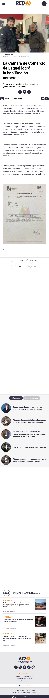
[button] (20, 92)
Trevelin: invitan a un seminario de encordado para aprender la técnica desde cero (17, 638)
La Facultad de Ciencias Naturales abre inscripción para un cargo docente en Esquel (16, 605)
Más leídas (16, 398)
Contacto (16, 690)
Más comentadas (31, 398)
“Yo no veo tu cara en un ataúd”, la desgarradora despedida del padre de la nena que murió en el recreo (29, 434)
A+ (43, 99)
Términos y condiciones (28, 690)
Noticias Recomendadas (26, 593)
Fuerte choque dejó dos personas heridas (29, 447)
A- (47, 99)
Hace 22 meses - (13, 56)
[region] (24, 352)
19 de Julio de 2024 (8, 54)
